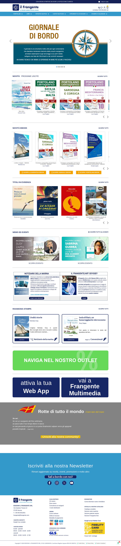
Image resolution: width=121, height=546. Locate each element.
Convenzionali (96, 339)
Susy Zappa (82, 323)
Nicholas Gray (34, 321)
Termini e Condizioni (100, 543)
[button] (10, 41)
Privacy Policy (90, 543)
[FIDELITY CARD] (99, 1)
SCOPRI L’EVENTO (36, 263)
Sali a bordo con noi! (60, 476)
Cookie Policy (81, 543)
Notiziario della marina (43, 339)
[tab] (16, 76)
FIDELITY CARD (104, 1)
